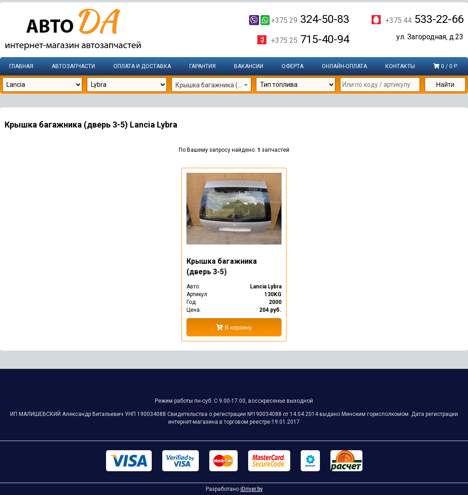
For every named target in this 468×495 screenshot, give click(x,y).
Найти (445, 84)
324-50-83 (299, 19)
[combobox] (211, 85)
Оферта (292, 66)
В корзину (234, 327)
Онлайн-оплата (344, 66)
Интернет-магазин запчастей (73, 30)
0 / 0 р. (445, 66)
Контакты (400, 66)
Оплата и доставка (142, 66)
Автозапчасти (73, 66)
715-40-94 (310, 39)
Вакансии (248, 66)
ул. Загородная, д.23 (429, 36)
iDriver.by (251, 489)
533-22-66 (424, 19)
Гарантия (202, 66)
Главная (21, 66)
